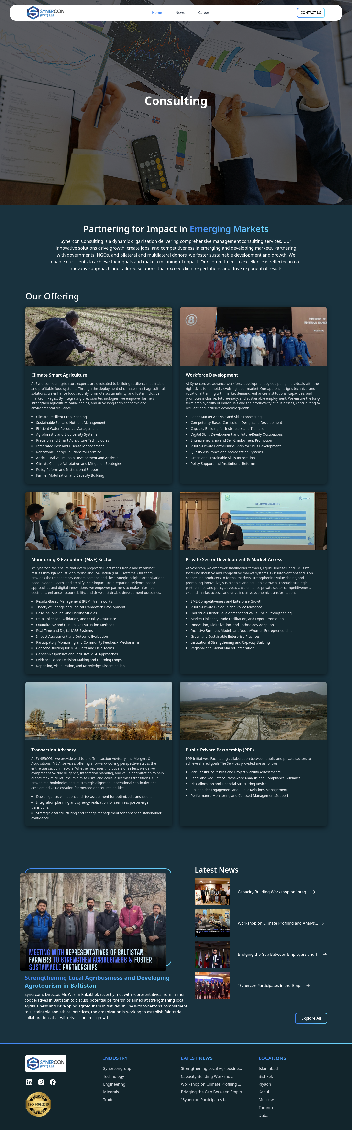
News (180, 12)
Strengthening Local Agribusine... (211, 1068)
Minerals (111, 1092)
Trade (108, 1099)
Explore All (311, 1018)
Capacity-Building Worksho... (207, 1076)
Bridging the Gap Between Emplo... (213, 1092)
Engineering (114, 1084)
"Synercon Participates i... (204, 1099)
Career (203, 12)
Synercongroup (117, 1068)
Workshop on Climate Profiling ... (211, 1084)
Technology (113, 1076)
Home (157, 12)
